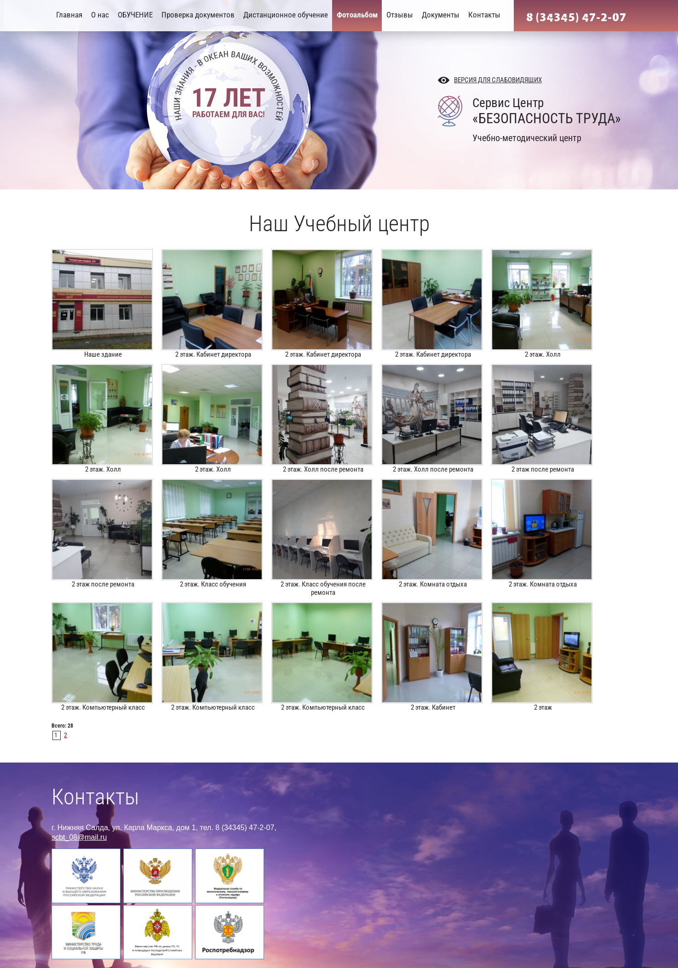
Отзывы (399, 14)
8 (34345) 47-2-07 (576, 17)
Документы (441, 14)
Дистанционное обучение (285, 14)
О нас (100, 14)
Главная (69, 14)
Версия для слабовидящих (498, 80)
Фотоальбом (357, 14)
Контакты (484, 14)
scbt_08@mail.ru (79, 837)
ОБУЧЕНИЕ (135, 14)
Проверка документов (198, 14)
